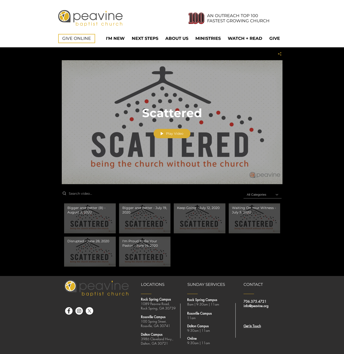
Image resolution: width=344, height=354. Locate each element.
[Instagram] (79, 311)
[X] (89, 311)
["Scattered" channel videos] (172, 236)
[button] (177, 38)
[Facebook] (69, 311)
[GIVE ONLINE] (76, 38)
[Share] (277, 54)
